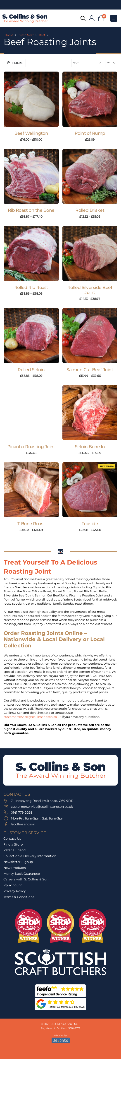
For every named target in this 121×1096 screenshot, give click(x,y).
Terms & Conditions (18, 897)
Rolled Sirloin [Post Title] (31, 369)
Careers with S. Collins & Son (25, 879)
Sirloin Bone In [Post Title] (90, 446)
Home (9, 35)
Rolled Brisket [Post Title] (89, 210)
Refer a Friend (14, 850)
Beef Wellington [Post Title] (31, 133)
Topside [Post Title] (90, 523)
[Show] (111, 63)
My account (12, 885)
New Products (14, 868)
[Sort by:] (87, 63)
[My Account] (91, 18)
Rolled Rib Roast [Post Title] (31, 287)
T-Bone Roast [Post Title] (31, 523)
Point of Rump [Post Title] (90, 133)
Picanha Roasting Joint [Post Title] (31, 446)
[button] (15, 63)
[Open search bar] (83, 18)
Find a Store (13, 844)
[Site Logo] (24, 18)
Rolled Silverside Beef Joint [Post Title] (89, 290)
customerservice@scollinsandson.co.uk (32, 717)
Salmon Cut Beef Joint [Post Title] (89, 369)
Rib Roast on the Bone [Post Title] (31, 210)
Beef (42, 35)
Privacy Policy (14, 891)
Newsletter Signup (18, 862)
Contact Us (12, 838)
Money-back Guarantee (21, 874)
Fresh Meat (26, 35)
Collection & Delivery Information (29, 856)
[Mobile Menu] (113, 18)
